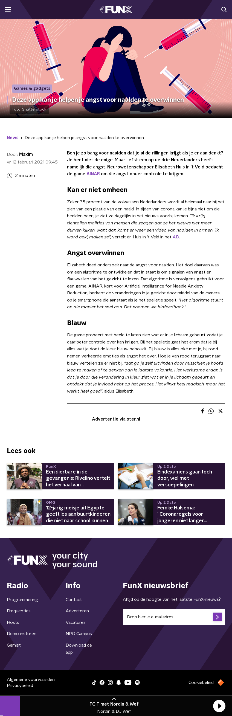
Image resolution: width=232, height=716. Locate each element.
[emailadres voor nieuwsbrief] (174, 617)
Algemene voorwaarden (31, 679)
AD (175, 237)
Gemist (14, 645)
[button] (219, 706)
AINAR (93, 174)
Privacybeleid (20, 685)
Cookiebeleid (201, 682)
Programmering (22, 599)
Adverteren (77, 611)
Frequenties (19, 611)
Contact (74, 599)
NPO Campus (79, 634)
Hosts (13, 622)
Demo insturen (21, 634)
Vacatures (76, 622)
